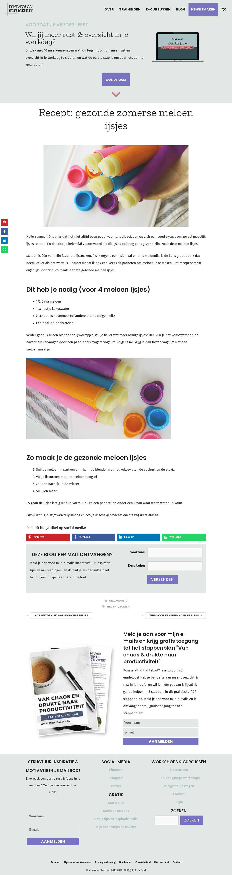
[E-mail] (161, 732)
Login (179, 802)
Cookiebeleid (143, 862)
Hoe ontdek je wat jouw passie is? (61, 615)
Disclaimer (125, 862)
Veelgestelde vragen (179, 786)
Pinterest (116, 770)
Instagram (116, 778)
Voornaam (138, 552)
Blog (181, 9)
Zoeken (191, 820)
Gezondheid (118, 600)
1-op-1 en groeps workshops (179, 778)
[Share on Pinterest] (48, 537)
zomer (124, 606)
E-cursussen (158, 9)
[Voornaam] (161, 723)
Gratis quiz (116, 803)
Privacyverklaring (105, 862)
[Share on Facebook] (93, 537)
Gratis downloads (116, 811)
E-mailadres (137, 566)
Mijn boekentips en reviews (116, 827)
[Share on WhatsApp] (184, 537)
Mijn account (161, 862)
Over (109, 9)
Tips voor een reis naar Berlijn (174, 615)
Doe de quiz (116, 79)
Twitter (116, 786)
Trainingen (129, 9)
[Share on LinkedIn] (138, 537)
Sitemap (55, 862)
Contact (179, 794)
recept (112, 606)
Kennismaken (203, 9)
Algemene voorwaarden (77, 862)
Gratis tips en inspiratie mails (116, 819)
